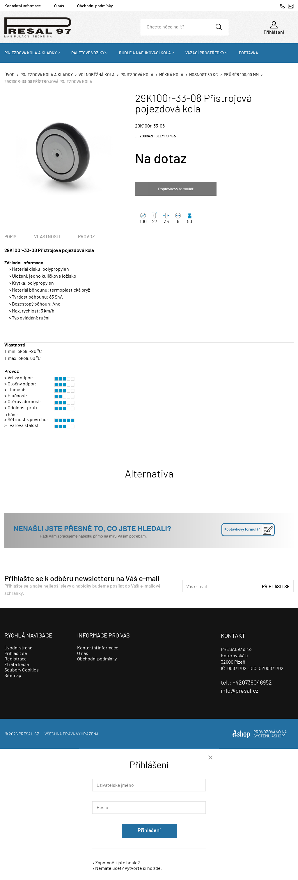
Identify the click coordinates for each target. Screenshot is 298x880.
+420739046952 (282, 5)
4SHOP (278, 736)
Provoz (86, 236)
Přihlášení (149, 830)
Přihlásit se (276, 586)
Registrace (15, 659)
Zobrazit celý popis (156, 136)
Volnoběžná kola (97, 75)
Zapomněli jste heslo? (117, 863)
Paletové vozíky (87, 53)
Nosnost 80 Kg (203, 75)
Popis (10, 236)
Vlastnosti (47, 236)
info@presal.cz (291, 5)
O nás (59, 6)
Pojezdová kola (136, 75)
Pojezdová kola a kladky (30, 53)
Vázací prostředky (204, 53)
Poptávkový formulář (175, 189)
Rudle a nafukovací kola (145, 53)
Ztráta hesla (16, 664)
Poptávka (248, 53)
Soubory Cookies (21, 670)
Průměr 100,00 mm (241, 75)
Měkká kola (171, 75)
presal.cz (29, 734)
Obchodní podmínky (95, 6)
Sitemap (12, 675)
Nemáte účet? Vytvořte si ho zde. (128, 868)
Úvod (9, 75)
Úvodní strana (18, 648)
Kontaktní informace (22, 6)
